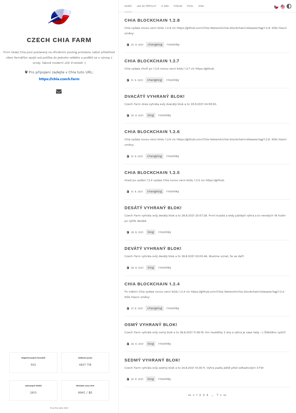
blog (151, 115)
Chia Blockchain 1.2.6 (152, 131)
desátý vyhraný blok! (153, 207)
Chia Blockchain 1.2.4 (152, 283)
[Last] (224, 395)
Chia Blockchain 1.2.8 (152, 20)
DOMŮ (128, 6)
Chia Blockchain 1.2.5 (152, 172)
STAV (201, 6)
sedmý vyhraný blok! (152, 360)
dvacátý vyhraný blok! (155, 96)
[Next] (220, 395)
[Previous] (193, 395)
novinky (174, 44)
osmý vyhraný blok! (151, 324)
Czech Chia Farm (59, 40)
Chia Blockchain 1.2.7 (152, 60)
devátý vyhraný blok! (153, 248)
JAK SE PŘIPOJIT (146, 6)
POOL (190, 6)
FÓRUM (178, 6)
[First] (189, 395)
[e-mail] (59, 92)
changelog (155, 44)
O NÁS (165, 6)
